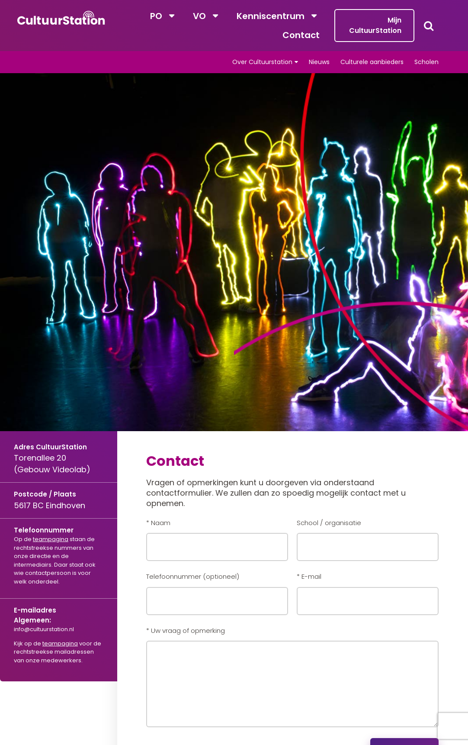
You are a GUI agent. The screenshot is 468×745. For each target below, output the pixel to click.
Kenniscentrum (271, 16)
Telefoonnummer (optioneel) (192, 576)
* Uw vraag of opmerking (185, 630)
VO (199, 16)
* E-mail (309, 576)
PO (156, 16)
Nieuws (319, 62)
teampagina (50, 539)
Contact (301, 35)
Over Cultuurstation (262, 62)
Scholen (426, 62)
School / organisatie (329, 522)
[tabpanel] (234, 278)
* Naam (158, 522)
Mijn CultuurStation (375, 25)
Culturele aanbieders (372, 62)
